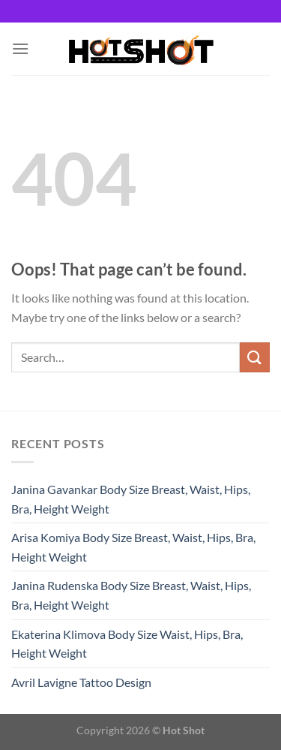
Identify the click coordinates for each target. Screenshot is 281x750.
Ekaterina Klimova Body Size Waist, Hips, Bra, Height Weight (127, 644)
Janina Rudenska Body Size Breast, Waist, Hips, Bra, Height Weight (131, 595)
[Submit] (255, 357)
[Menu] (20, 48)
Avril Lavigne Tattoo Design (81, 682)
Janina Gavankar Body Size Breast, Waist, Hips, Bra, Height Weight (130, 499)
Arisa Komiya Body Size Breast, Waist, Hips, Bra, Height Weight (133, 547)
